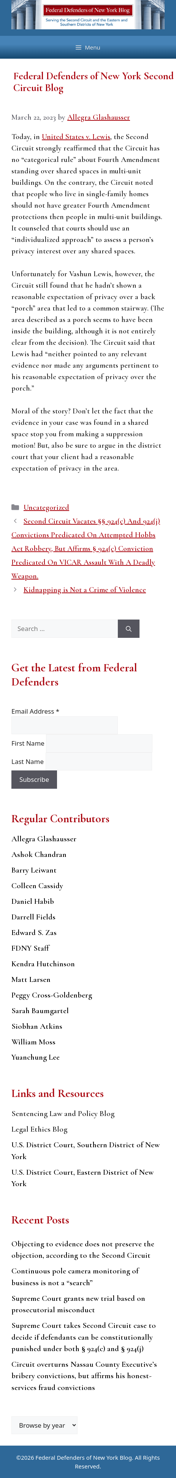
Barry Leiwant (34, 870)
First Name (28, 743)
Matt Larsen (31, 979)
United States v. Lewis (76, 136)
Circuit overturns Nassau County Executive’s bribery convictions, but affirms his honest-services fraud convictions (84, 1376)
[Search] (129, 629)
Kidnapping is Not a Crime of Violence (85, 589)
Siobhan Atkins (36, 1026)
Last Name (28, 761)
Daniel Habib (32, 901)
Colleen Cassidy (37, 885)
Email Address (35, 711)
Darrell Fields (33, 917)
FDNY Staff (30, 948)
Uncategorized (46, 507)
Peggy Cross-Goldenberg (51, 995)
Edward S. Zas (34, 932)
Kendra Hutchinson (43, 964)
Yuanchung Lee (35, 1057)
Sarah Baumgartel (40, 1010)
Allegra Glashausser (43, 839)
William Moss (33, 1042)
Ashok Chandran (39, 854)
